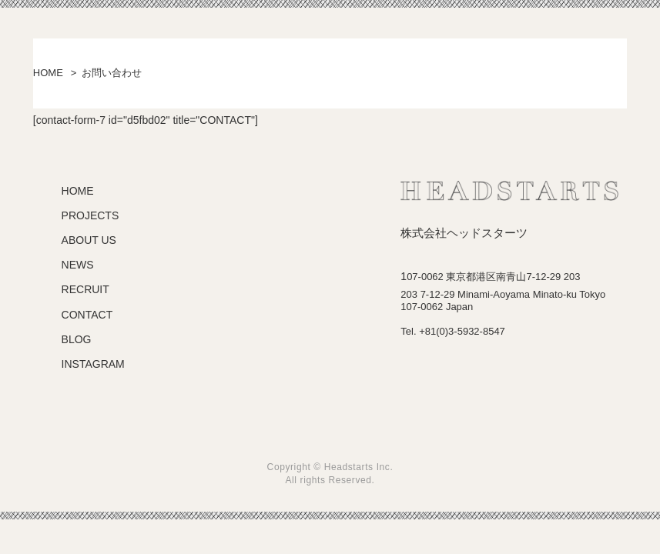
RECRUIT (85, 289)
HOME (48, 72)
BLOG (77, 339)
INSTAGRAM (93, 364)
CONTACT (87, 315)
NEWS (78, 265)
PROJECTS (90, 215)
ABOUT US (89, 240)
